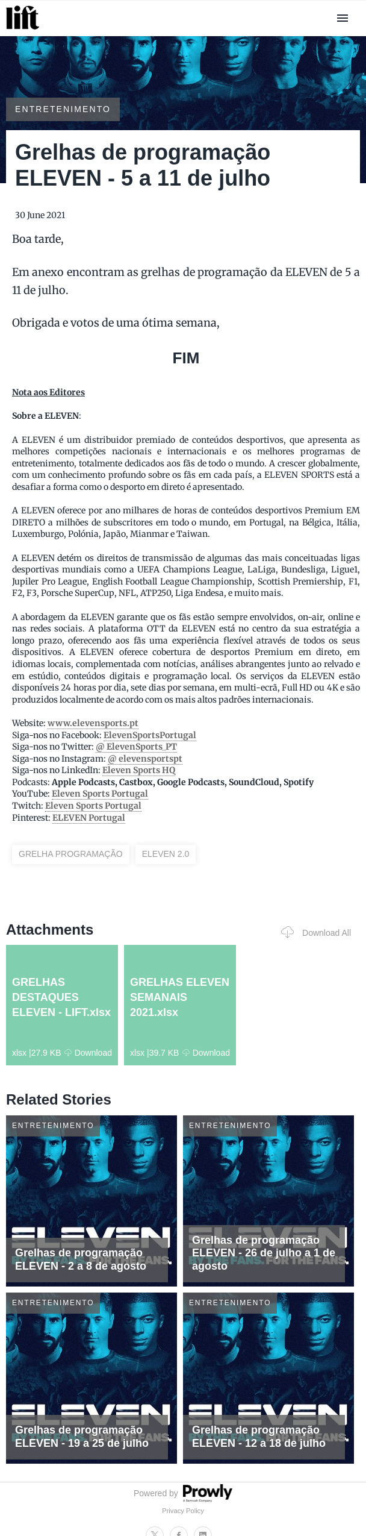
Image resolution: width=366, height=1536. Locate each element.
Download (88, 1053)
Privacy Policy (183, 1510)
